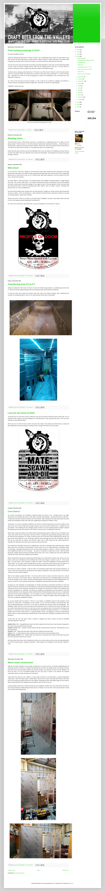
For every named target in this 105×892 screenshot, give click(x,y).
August (80, 83)
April (79, 92)
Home (38, 870)
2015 (78, 56)
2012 (78, 106)
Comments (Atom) (19, 873)
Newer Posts (11, 870)
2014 (78, 102)
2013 (78, 104)
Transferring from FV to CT (21, 284)
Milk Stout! (13, 168)
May (79, 90)
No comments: (29, 159)
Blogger (71, 883)
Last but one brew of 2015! (21, 413)
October (80, 79)
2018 (78, 49)
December (81, 58)
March (80, 95)
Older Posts (65, 870)
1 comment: (29, 129)
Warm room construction (20, 662)
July (79, 85)
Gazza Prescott (79, 144)
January (80, 99)
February (80, 97)
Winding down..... (16, 138)
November (81, 76)
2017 (78, 51)
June (79, 88)
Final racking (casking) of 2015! (24, 50)
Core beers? (14, 511)
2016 (78, 54)
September (81, 81)
